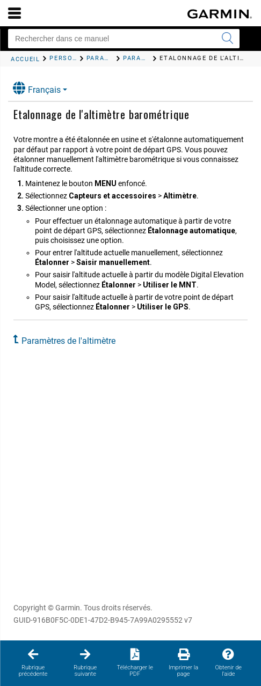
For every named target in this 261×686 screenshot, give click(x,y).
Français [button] (37, 88)
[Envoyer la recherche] (227, 38)
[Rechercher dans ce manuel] (124, 38)
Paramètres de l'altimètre (68, 341)
